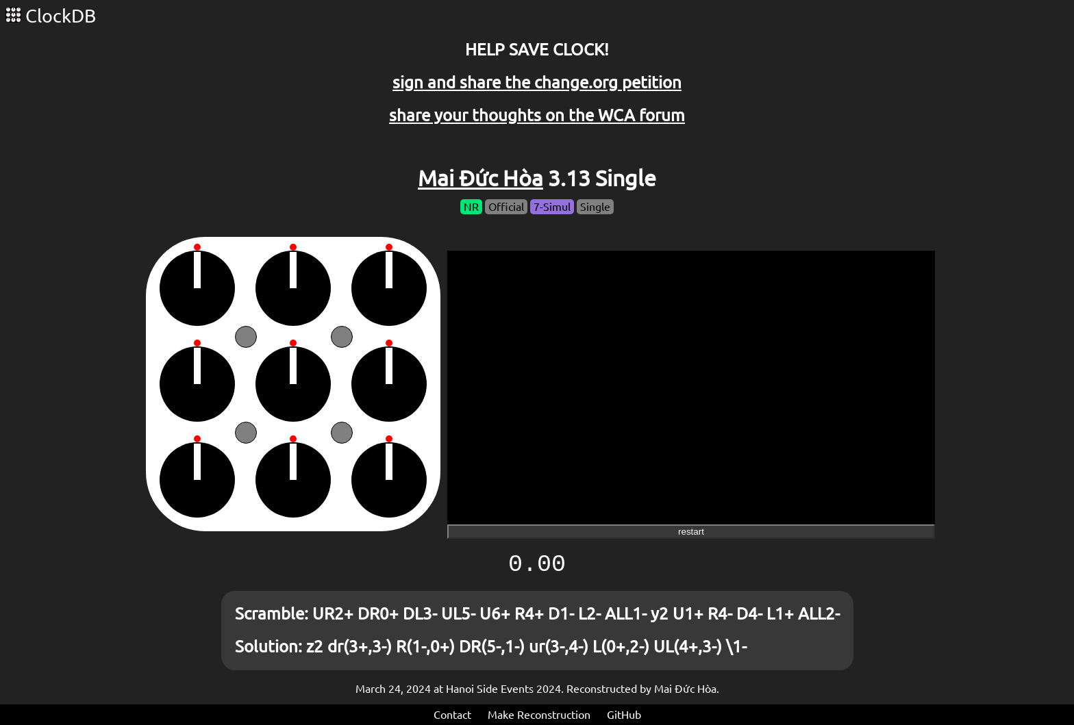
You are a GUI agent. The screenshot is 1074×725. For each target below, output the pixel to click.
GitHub (624, 715)
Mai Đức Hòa (480, 178)
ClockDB (50, 15)
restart (691, 531)
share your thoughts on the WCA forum (537, 115)
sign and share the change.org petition (537, 82)
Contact (452, 715)
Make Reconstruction (539, 715)
